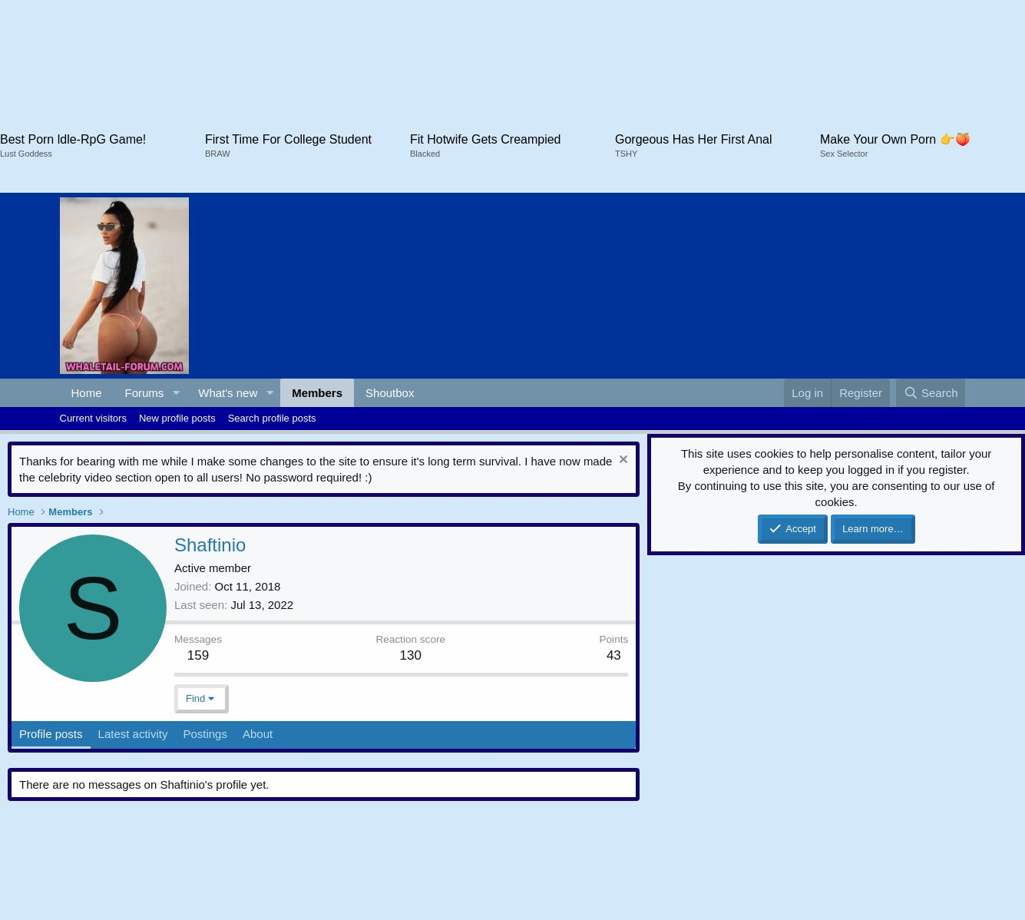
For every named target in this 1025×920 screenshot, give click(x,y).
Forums (144, 392)
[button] (176, 393)
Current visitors (93, 418)
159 (198, 655)
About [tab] (258, 733)
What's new (227, 392)
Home (86, 392)
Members (317, 392)
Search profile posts (272, 418)
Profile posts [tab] (51, 733)
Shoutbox (389, 392)
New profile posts (177, 418)
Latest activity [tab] (133, 733)
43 (614, 655)
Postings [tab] (205, 733)
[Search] (931, 393)
